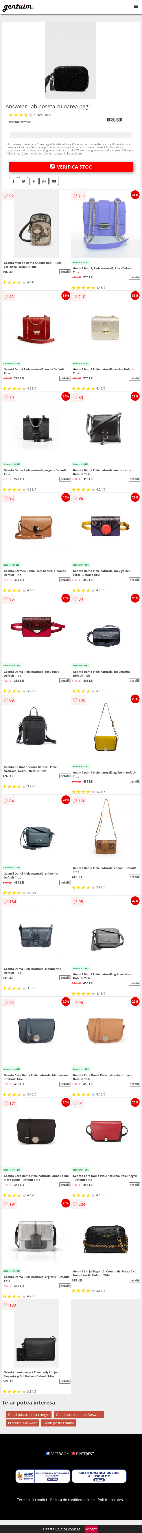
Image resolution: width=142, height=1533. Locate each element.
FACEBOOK (57, 1453)
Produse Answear (22, 1423)
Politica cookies (110, 1499)
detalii (65, 272)
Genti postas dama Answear (79, 1414)
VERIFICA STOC (71, 166)
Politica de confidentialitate (72, 1499)
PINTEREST (83, 1453)
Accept (91, 1529)
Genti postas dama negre (28, 1414)
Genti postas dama (58, 1423)
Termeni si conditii (32, 1499)
